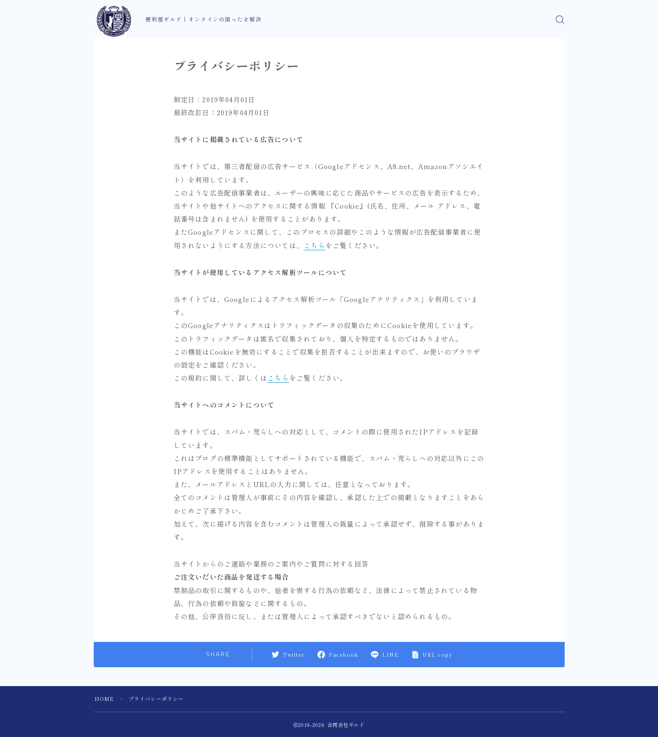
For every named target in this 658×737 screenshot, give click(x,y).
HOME (104, 698)
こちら (314, 245)
